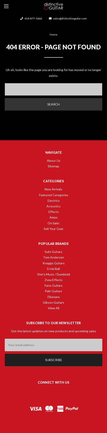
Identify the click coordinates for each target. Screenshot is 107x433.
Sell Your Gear (53, 229)
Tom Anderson (53, 257)
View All (53, 308)
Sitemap (53, 166)
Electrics (54, 200)
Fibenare (54, 297)
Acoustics (53, 206)
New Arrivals (53, 189)
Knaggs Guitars (54, 263)
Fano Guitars (54, 285)
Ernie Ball (53, 269)
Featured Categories (53, 195)
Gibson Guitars (53, 302)
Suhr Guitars (53, 252)
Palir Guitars (53, 291)
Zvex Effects (54, 280)
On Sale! (54, 223)
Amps (54, 217)
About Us (53, 160)
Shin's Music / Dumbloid (53, 274)
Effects (53, 212)
